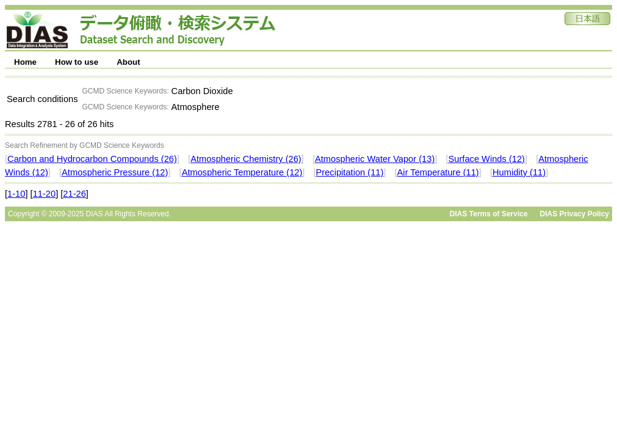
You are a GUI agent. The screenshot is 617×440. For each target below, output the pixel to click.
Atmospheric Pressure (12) (115, 172)
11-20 (44, 194)
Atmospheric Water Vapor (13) (375, 159)
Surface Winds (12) (487, 159)
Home (25, 62)
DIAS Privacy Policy (574, 214)
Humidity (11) (519, 172)
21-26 (74, 194)
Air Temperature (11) (438, 172)
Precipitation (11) (350, 172)
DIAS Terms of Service (489, 214)
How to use (76, 62)
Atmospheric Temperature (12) (242, 172)
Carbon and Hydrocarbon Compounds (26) (92, 159)
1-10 (16, 194)
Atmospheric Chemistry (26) (245, 159)
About (128, 62)
